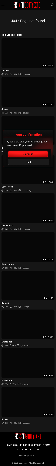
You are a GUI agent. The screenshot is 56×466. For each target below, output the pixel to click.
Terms (46, 445)
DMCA (20, 449)
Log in (26, 445)
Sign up (17, 445)
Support (36, 445)
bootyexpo (23, 463)
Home (9, 445)
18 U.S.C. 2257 (32, 449)
